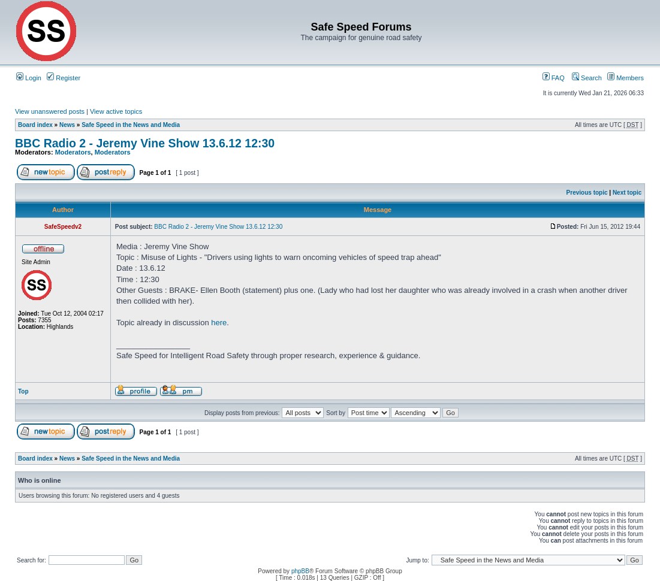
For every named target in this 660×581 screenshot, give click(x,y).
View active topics (116, 111)
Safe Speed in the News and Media (131, 125)
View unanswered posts (50, 111)
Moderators (73, 152)
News (67, 125)
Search (587, 77)
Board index (35, 125)
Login (28, 77)
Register (63, 77)
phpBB (300, 571)
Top (23, 391)
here (219, 322)
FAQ (554, 77)
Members (625, 77)
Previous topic (587, 192)
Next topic (627, 192)
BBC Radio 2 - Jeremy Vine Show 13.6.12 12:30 (145, 143)
